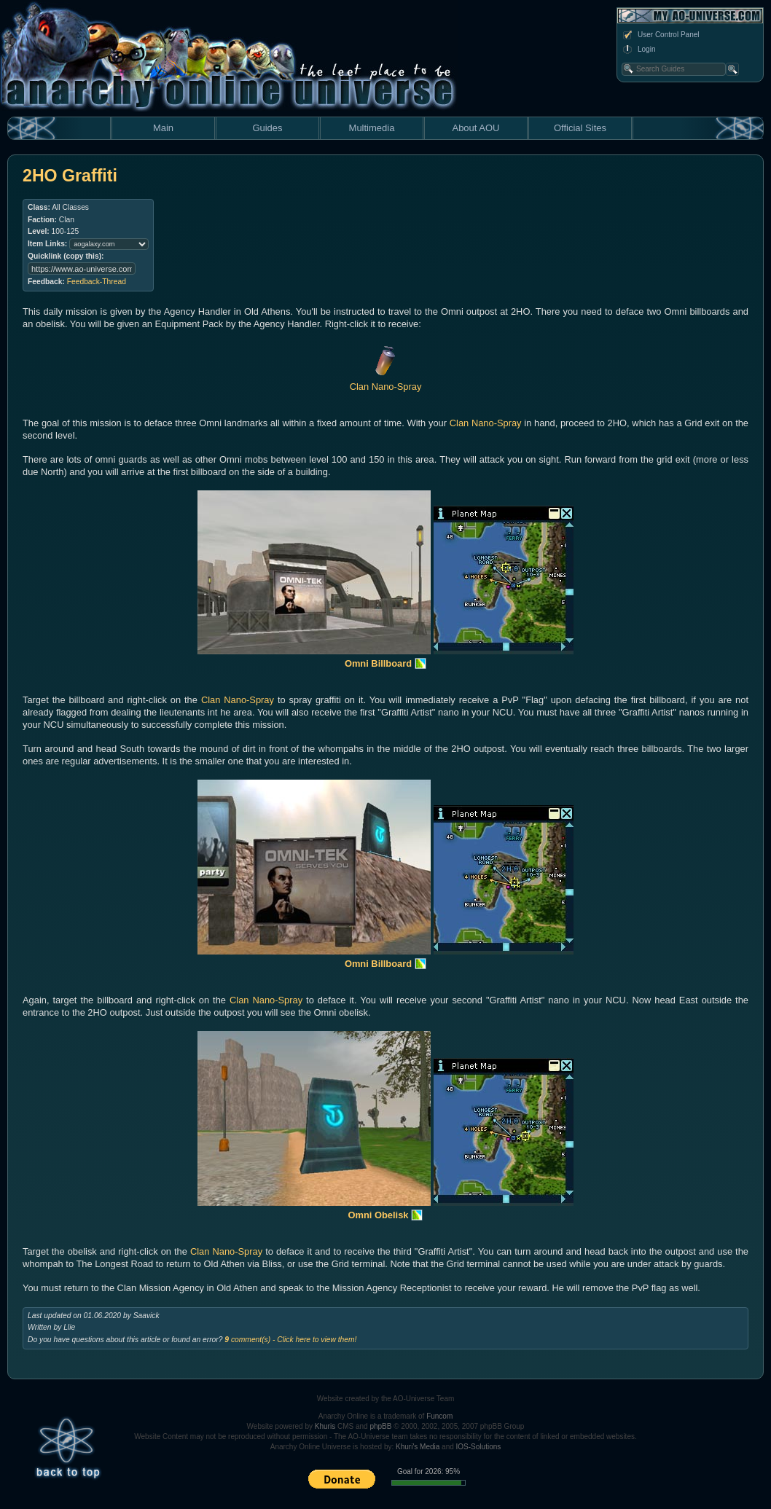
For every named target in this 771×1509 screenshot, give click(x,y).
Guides (267, 127)
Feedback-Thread (96, 282)
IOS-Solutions (478, 1447)
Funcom (439, 1416)
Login (638, 49)
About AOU (475, 127)
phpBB (380, 1426)
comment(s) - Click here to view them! (290, 1340)
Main (163, 127)
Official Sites (580, 127)
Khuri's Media (417, 1447)
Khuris (325, 1426)
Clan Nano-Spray (486, 423)
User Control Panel (660, 35)
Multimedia (372, 127)
